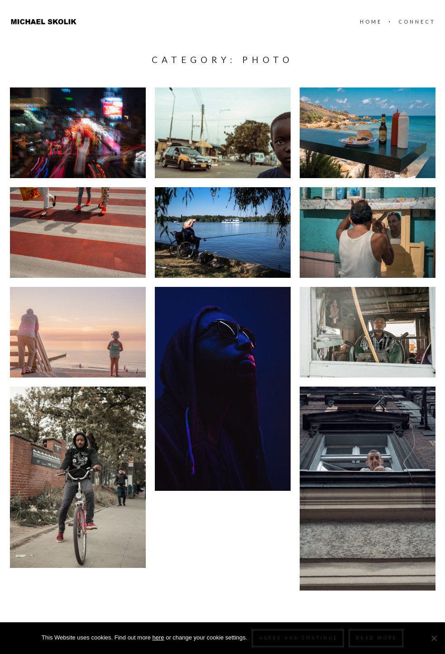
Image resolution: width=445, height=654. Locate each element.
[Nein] (433, 638)
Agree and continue (298, 637)
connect (416, 21)
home (371, 21)
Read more (376, 637)
